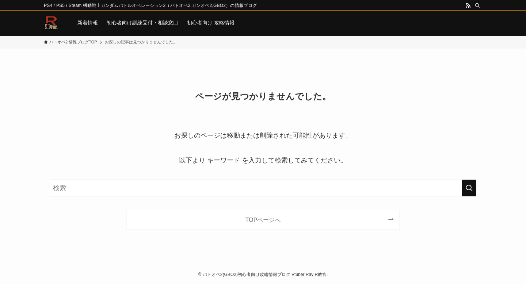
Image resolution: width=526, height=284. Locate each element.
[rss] (468, 5)
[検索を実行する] (469, 188)
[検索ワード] (263, 188)
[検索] (477, 5)
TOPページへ (263, 219)
